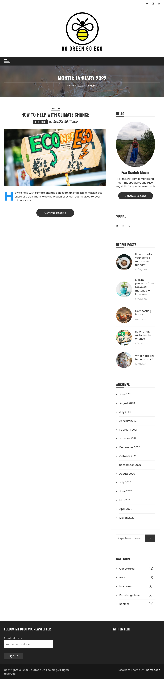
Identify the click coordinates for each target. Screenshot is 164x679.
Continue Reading (55, 212)
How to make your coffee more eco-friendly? (143, 260)
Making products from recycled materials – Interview (144, 287)
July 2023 (125, 412)
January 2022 (127, 421)
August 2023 (127, 403)
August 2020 (127, 474)
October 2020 (128, 456)
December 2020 (129, 447)
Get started (127, 569)
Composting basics (143, 312)
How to (55, 108)
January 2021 (127, 438)
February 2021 (128, 430)
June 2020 (125, 491)
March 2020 (127, 518)
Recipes (124, 604)
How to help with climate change (55, 114)
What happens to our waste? (144, 357)
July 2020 (125, 482)
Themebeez (152, 670)
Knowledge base (129, 595)
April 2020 (125, 509)
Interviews (126, 586)
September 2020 (130, 465)
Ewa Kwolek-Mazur (65, 121)
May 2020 (125, 500)
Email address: (28, 642)
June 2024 (125, 394)
